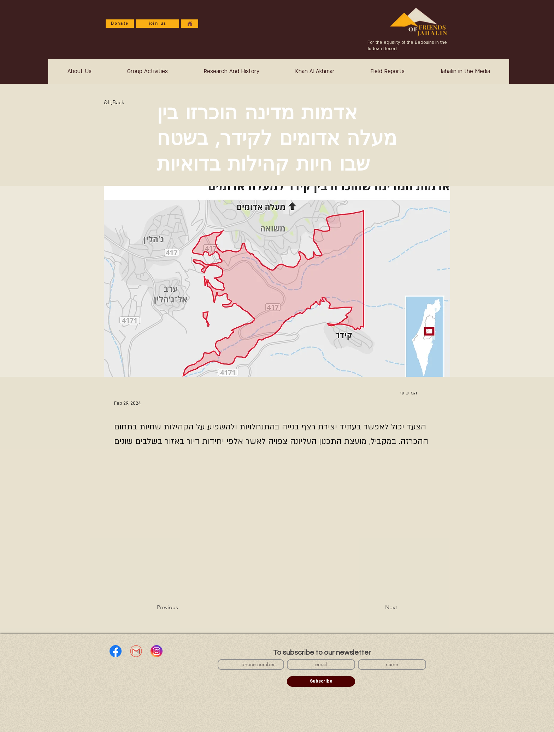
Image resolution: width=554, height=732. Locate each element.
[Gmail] (136, 651)
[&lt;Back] (127, 102)
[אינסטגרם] (157, 651)
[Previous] (180, 607)
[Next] (379, 607)
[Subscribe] (321, 681)
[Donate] (120, 23)
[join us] (157, 23)
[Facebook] (116, 651)
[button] (231, 71)
